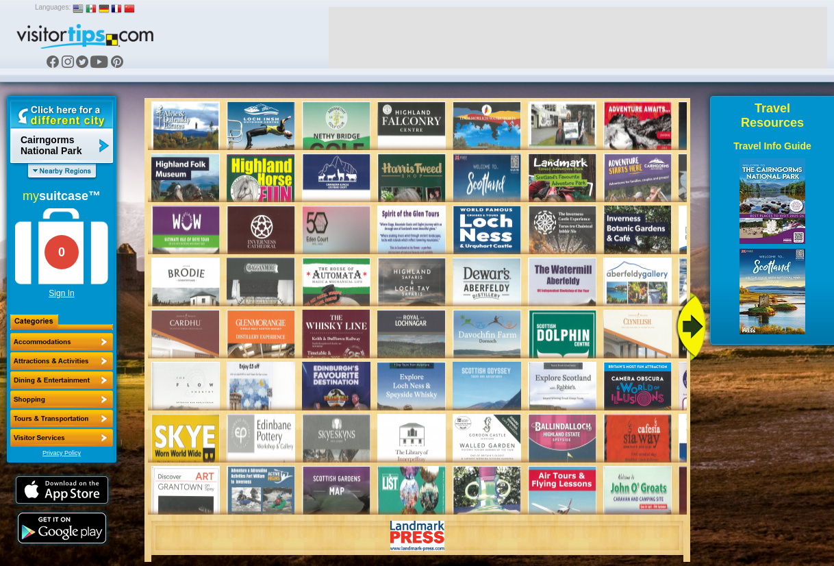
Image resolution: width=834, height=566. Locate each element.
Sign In (61, 293)
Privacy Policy (61, 453)
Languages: (53, 7)
